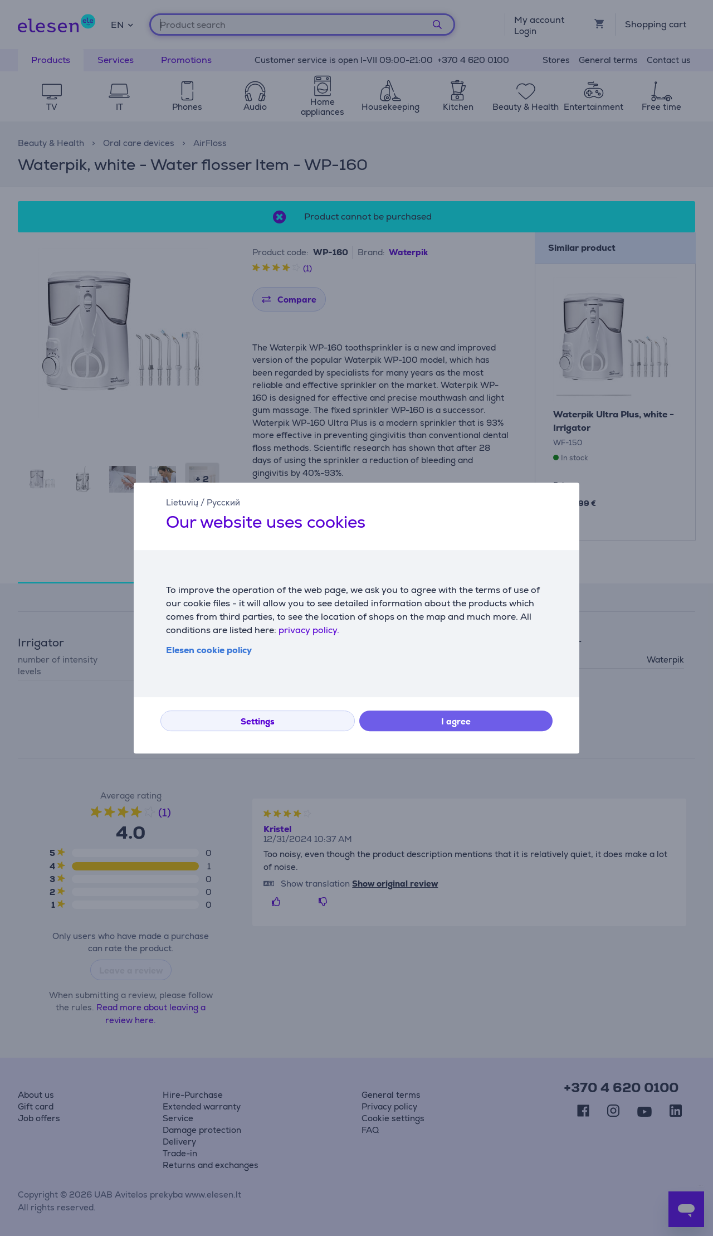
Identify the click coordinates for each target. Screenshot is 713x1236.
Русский (223, 502)
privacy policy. (309, 630)
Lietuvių (182, 502)
